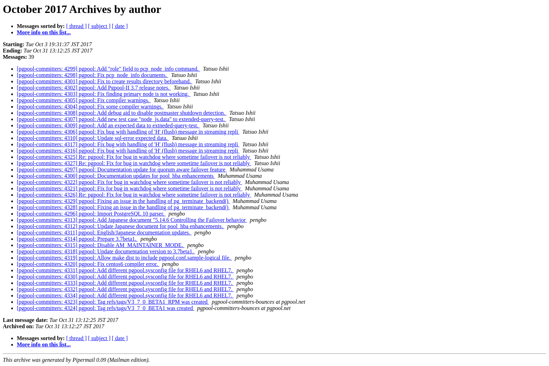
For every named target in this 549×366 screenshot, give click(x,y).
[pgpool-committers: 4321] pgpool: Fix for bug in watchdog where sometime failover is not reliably (129, 188)
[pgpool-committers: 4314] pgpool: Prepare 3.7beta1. (77, 239)
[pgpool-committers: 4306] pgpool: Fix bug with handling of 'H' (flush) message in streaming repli (128, 132)
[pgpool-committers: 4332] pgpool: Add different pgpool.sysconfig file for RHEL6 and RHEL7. (125, 289)
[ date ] (120, 26)
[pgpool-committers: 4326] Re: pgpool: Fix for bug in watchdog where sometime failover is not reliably (134, 195)
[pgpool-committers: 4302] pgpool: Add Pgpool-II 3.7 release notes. (94, 88)
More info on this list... (44, 32)
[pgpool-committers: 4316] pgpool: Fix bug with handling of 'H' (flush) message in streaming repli (128, 151)
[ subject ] (99, 26)
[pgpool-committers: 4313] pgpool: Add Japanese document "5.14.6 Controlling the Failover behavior (132, 220)
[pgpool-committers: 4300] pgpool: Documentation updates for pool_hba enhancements (116, 176)
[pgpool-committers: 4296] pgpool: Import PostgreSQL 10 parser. (91, 214)
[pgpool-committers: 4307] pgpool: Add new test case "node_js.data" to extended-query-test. (121, 119)
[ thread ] (76, 26)
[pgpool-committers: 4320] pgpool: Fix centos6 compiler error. (88, 264)
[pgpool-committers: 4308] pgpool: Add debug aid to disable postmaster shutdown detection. (122, 113)
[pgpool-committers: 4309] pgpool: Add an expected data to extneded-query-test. (108, 125)
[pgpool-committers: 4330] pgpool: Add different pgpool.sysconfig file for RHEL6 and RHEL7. (125, 277)
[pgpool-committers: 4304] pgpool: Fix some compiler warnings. (90, 107)
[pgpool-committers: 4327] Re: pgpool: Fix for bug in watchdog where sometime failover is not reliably (134, 163)
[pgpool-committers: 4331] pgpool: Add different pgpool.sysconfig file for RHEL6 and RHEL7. (125, 270)
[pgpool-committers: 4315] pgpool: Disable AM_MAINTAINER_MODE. (101, 245)
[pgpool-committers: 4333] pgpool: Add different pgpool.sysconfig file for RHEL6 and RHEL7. (125, 283)
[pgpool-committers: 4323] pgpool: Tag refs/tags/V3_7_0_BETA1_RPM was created (113, 302)
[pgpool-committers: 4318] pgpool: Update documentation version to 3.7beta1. (106, 251)
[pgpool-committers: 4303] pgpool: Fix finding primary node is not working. (103, 94)
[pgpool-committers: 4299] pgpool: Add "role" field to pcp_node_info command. (108, 69)
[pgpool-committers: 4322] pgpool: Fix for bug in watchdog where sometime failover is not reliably (129, 182)
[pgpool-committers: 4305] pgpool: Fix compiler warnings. (84, 100)
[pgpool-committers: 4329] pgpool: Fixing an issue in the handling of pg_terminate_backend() (123, 201)
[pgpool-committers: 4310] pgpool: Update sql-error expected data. (93, 138)
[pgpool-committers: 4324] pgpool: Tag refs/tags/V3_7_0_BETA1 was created (105, 308)
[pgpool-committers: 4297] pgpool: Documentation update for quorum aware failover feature (122, 170)
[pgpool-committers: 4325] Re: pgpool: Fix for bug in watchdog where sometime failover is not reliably (134, 157)
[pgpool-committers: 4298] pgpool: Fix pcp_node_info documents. (92, 75)
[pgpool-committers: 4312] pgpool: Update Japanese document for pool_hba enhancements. (120, 226)
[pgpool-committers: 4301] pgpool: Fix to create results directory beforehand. (104, 81)
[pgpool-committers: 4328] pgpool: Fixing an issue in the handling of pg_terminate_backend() (123, 207)
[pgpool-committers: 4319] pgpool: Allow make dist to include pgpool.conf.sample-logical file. (124, 258)
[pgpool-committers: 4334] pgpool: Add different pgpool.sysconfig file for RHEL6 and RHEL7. (125, 295)
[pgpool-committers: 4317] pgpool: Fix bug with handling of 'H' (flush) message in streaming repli (128, 144)
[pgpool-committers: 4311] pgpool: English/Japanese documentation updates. (104, 232)
